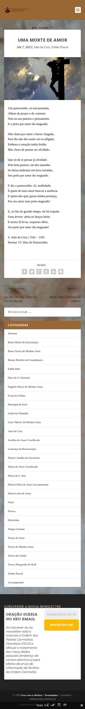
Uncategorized (15, 582)
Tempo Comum (16, 529)
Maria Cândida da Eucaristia (24, 458)
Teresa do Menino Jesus (21, 547)
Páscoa (11, 511)
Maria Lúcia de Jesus (19, 493)
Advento (12, 333)
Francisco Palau (16, 395)
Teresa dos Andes (17, 555)
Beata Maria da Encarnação (23, 342)
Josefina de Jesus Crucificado (24, 440)
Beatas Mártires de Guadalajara (25, 360)
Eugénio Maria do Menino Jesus (25, 387)
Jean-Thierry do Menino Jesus (24, 422)
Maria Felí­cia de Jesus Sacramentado (28, 484)
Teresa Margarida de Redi (22, 564)
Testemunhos (51, 695)
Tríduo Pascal (59, 47)
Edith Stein (14, 369)
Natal (11, 502)
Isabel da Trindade (18, 413)
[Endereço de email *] (61, 614)
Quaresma (13, 520)
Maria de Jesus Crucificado (23, 466)
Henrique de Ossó (17, 404)
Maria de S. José (17, 475)
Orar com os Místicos (31, 695)
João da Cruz (42, 47)
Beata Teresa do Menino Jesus (24, 351)
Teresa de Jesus (16, 538)
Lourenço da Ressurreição (22, 449)
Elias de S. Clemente (19, 377)
